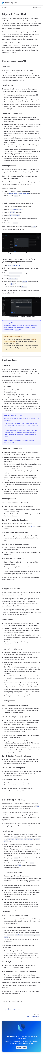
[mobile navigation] (40, 3)
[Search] (35, 2)
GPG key (33, 526)
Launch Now (21, 1047)
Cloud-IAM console (14, 265)
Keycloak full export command (19, 194)
